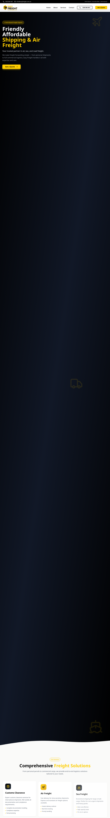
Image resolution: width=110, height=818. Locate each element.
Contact (71, 8)
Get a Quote (101, 7)
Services (63, 8)
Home (48, 8)
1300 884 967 (84, 7)
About (55, 8)
